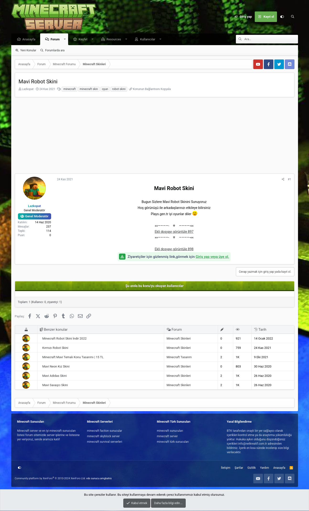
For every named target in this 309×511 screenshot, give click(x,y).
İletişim (225, 468)
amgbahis (106, 478)
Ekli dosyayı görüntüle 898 (174, 249)
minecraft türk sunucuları (173, 442)
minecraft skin (89, 89)
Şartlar (239, 468)
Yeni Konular (28, 50)
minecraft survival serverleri (104, 442)
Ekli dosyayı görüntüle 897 (174, 232)
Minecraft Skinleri (179, 339)
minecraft (69, 89)
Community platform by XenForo (50, 478)
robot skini (118, 89)
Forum (56, 39)
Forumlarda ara (55, 50)
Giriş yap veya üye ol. (212, 257)
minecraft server (167, 436)
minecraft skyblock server (103, 436)
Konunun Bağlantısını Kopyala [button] (152, 89)
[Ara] (292, 16)
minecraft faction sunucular (104, 431)
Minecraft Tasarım (179, 357)
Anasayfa (30, 39)
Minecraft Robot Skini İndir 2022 (64, 339)
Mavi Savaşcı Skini (55, 385)
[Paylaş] (283, 179)
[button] (65, 39)
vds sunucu (93, 478)
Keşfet (84, 39)
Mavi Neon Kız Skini (56, 366)
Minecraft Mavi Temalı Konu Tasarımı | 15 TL (72, 357)
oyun (105, 89)
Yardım (264, 468)
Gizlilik (251, 468)
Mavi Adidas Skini (54, 376)
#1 (289, 179)
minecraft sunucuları (170, 431)
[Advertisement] (154, 136)
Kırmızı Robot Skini (55, 348)
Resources (115, 39)
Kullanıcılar (149, 39)
